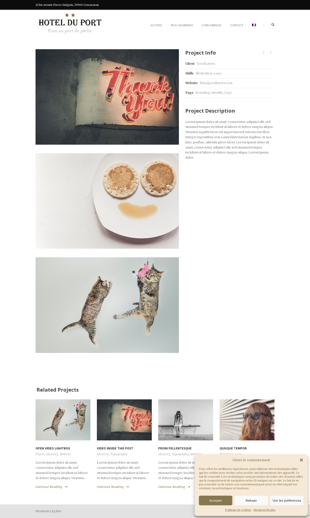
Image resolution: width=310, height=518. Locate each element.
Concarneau (211, 25)
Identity (217, 93)
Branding (202, 93)
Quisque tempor (233, 448)
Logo (228, 93)
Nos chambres (182, 25)
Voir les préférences (287, 500)
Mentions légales (264, 510)
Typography (119, 454)
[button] (301, 460)
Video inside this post (115, 448)
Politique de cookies (238, 510)
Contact (236, 25)
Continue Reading (52, 487)
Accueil (156, 25)
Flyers (40, 454)
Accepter (215, 500)
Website (65, 454)
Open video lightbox (53, 448)
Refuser (251, 500)
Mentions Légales (48, 511)
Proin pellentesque (175, 448)
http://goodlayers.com (216, 83)
